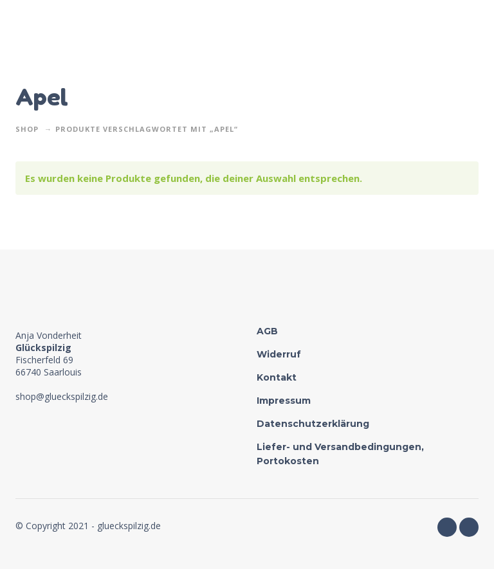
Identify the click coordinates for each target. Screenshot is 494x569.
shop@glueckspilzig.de (61, 396)
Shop (27, 129)
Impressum (284, 400)
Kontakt (277, 377)
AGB (267, 331)
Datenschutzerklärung (313, 423)
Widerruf (279, 354)
